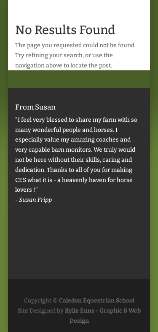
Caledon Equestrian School (96, 300)
